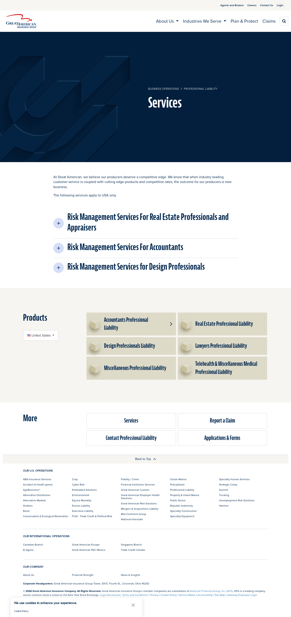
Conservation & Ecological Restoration (45, 516)
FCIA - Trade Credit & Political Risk (92, 516)
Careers (246, 5)
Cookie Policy (169, 595)
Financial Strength (82, 575)
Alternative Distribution (36, 495)
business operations (163, 89)
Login (278, 5)
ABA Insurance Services (37, 479)
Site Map (220, 595)
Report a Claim (222, 420)
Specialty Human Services (234, 479)
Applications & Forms (222, 438)
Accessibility (205, 595)
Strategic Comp (228, 484)
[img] (21, 21)
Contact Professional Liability (131, 438)
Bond (26, 511)
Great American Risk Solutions (139, 503)
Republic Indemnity (181, 505)
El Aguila (28, 550)
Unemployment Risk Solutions (237, 500)
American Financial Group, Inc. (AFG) (211, 591)
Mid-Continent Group (133, 514)
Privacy (154, 595)
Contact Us (261, 5)
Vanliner (224, 505)
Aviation (28, 505)
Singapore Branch (131, 544)
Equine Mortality (81, 500)
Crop (75, 479)
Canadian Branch (33, 544)
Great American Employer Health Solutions (140, 496)
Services (131, 420)
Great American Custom (135, 490)
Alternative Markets (34, 500)
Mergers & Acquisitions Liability (139, 509)
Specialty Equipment (182, 516)
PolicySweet (177, 484)
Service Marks (187, 595)
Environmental (80, 495)
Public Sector (178, 500)
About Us (28, 575)
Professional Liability (200, 89)
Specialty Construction (183, 511)
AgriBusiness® (31, 490)
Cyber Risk (78, 484)
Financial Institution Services (138, 484)
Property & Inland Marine (184, 495)
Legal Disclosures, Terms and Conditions (124, 595)
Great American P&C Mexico (88, 550)
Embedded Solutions (84, 490)
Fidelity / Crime (130, 479)
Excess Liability (81, 505)
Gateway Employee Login (242, 595)
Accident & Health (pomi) (37, 484)
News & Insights (130, 575)
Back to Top (145, 459)
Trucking (224, 495)
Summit (223, 490)
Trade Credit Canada (133, 550)
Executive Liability (82, 511)
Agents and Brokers (227, 5)
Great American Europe (86, 544)
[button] (145, 223)
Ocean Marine (178, 479)
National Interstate (132, 519)
